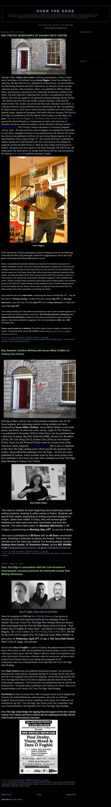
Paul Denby (70, 784)
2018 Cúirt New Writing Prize (39, 782)
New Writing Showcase (43, 616)
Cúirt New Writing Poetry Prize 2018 (47, 631)
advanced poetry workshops (21, 339)
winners (19, 631)
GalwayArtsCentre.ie (9, 334)
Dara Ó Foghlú (25, 784)
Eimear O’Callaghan (42, 784)
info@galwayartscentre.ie (54, 331)
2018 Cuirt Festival (16, 782)
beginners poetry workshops (49, 339)
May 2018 (25, 341)
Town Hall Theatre (9, 786)
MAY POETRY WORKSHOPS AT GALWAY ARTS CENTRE (34, 35)
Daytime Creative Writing (19, 553)
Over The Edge (56, 11)
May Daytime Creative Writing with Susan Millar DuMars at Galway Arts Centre (35, 352)
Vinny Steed (24, 786)
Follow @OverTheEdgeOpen (55, 28)
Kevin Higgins (15, 341)
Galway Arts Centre (41, 553)
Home (39, 795)
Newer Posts (6, 795)
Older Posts (71, 795)
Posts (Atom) (17, 799)
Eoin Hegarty (58, 784)
